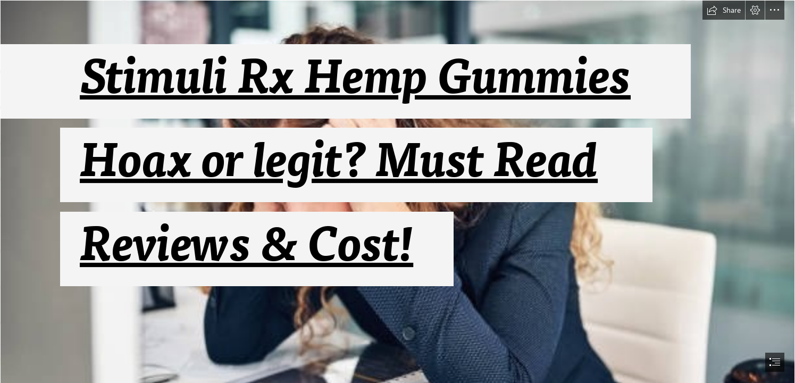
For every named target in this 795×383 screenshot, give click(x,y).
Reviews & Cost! (246, 245)
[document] (397, 191)
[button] (723, 10)
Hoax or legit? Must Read (339, 161)
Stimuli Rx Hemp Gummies (355, 78)
